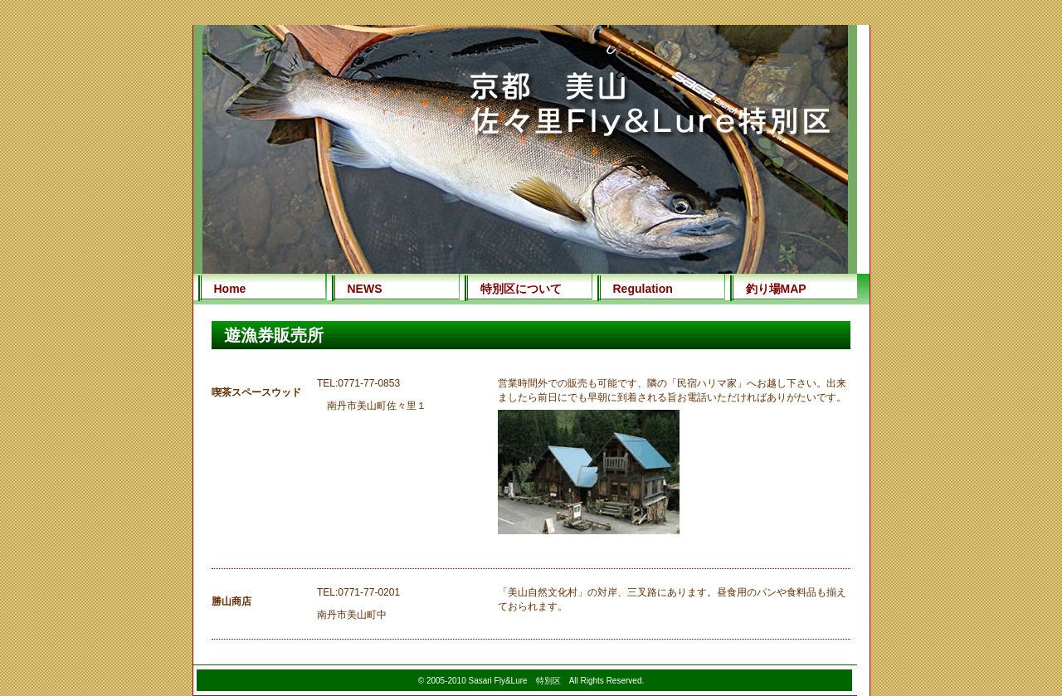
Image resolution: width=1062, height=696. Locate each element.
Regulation (643, 288)
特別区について (521, 288)
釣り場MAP (776, 288)
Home (230, 288)
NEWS (365, 288)
